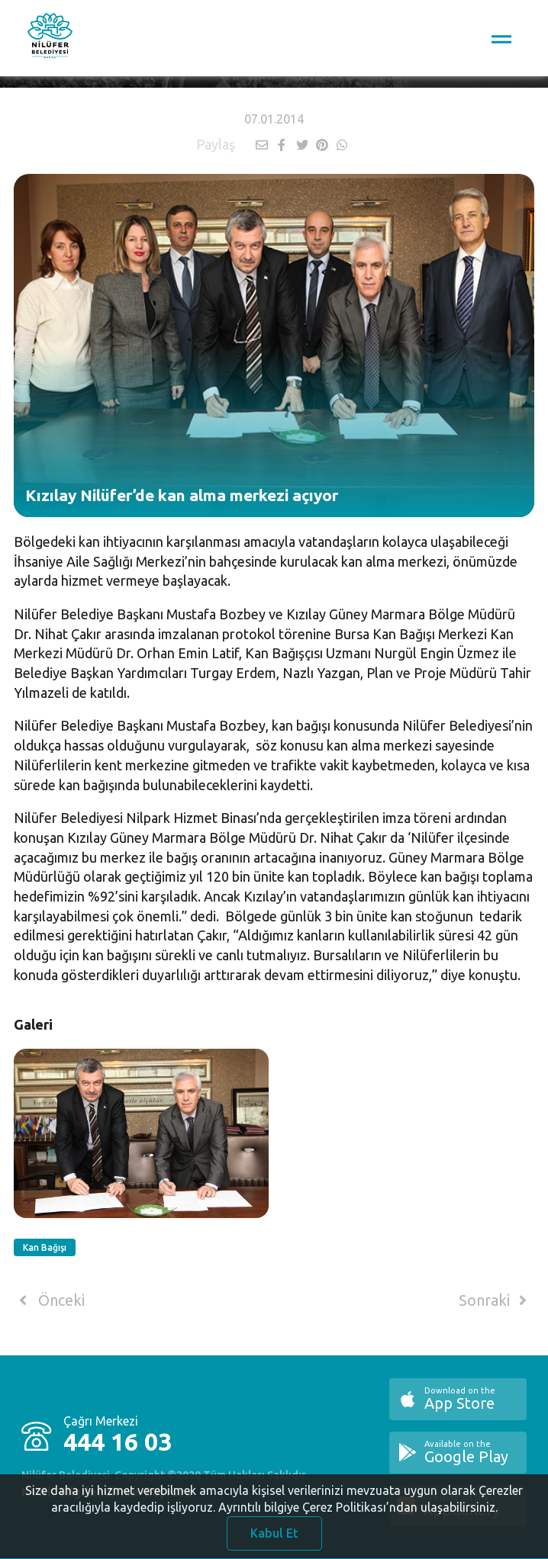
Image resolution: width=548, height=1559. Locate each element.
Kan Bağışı (44, 1247)
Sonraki (495, 1300)
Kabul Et (274, 1539)
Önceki (49, 1300)
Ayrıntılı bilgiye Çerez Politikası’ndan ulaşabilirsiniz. (358, 1513)
